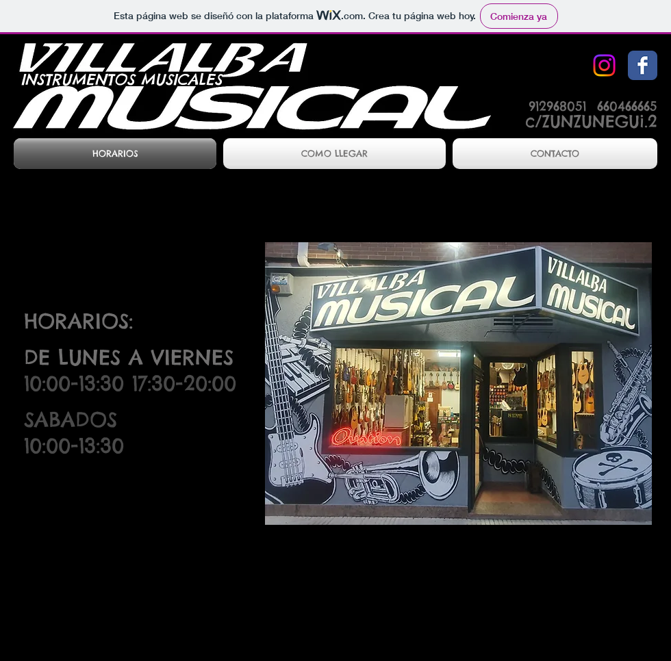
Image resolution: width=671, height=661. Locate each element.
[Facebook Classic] (642, 65)
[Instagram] (604, 65)
